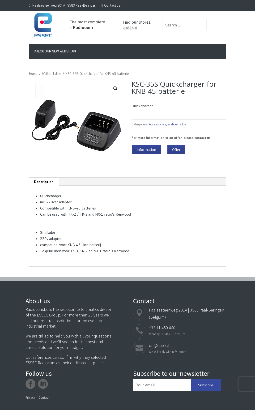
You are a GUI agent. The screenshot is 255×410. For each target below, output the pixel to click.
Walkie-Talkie (51, 73)
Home (33, 73)
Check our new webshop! (55, 50)
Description (44, 181)
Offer (176, 148)
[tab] (44, 181)
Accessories (157, 123)
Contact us (112, 5)
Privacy (30, 397)
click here (139, 30)
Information (146, 148)
